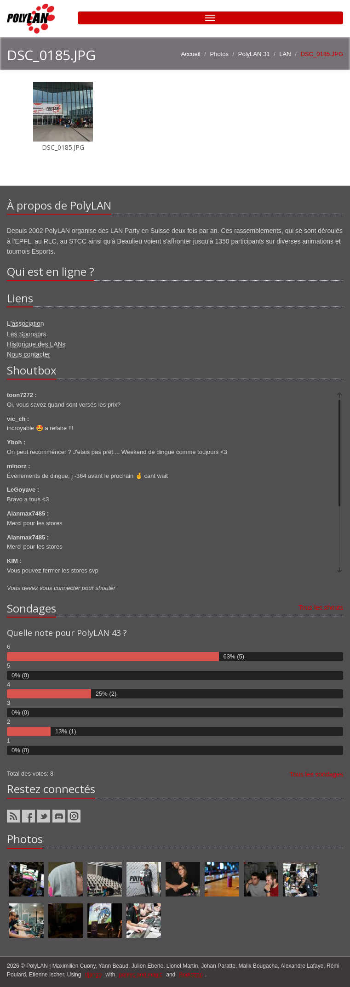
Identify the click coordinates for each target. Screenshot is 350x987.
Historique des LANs (36, 344)
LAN (285, 54)
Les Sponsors (26, 334)
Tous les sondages (316, 774)
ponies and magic (140, 974)
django (93, 974)
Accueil (191, 54)
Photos (219, 54)
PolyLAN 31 (254, 54)
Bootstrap (191, 974)
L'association (25, 323)
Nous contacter (28, 354)
